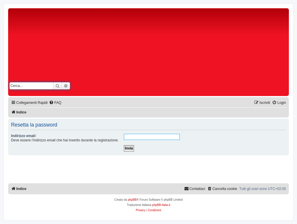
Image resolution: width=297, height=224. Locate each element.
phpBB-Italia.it (161, 205)
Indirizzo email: (23, 136)
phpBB (132, 199)
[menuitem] (55, 103)
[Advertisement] (200, 53)
